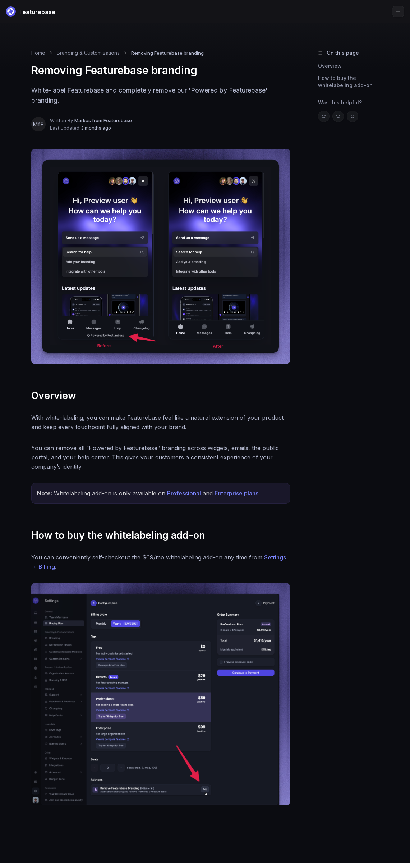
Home (38, 53)
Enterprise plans (236, 493)
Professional (184, 493)
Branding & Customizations (88, 53)
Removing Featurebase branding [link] (167, 53)
